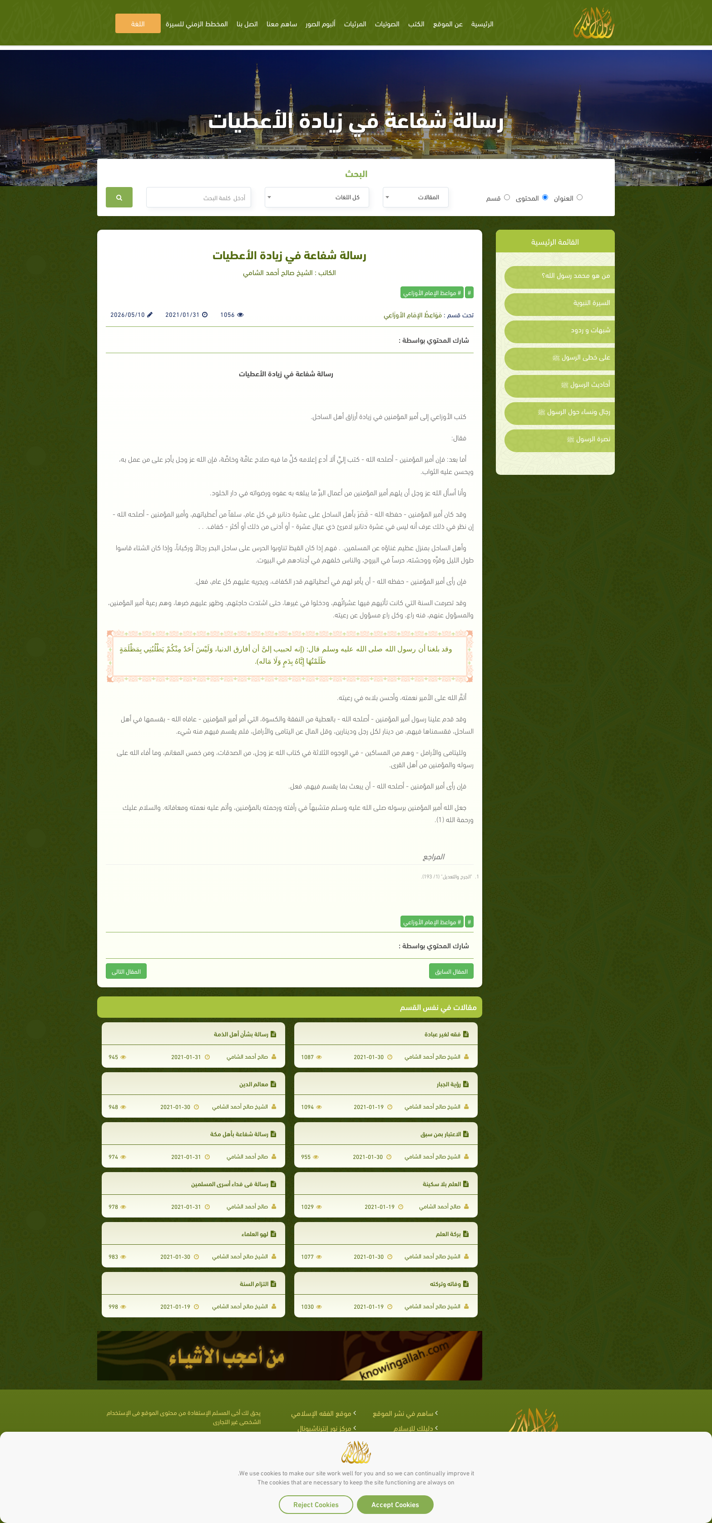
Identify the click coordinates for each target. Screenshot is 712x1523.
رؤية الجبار (453, 1083)
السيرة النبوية (592, 302)
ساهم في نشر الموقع (403, 1412)
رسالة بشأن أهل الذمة (245, 1033)
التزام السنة (258, 1283)
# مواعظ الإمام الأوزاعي (432, 292)
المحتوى (532, 197)
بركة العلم (452, 1233)
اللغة (138, 23)
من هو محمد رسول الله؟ (576, 275)
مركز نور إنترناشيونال (324, 1427)
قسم (498, 197)
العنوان (568, 197)
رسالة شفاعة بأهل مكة (243, 1133)
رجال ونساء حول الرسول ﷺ (574, 411)
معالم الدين (257, 1083)
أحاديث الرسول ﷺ (585, 384)
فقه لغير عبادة (447, 1033)
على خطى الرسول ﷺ (581, 356)
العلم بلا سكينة (446, 1183)
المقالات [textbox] (428, 196)
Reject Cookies (316, 1503)
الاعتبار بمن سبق (444, 1133)
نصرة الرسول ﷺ (588, 438)
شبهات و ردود (590, 329)
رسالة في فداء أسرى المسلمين (233, 1183)
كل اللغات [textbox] (348, 196)
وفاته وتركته (449, 1283)
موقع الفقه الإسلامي (321, 1412)
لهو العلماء (259, 1233)
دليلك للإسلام (413, 1427)
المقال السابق (451, 971)
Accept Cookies (395, 1503)
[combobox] (416, 197)
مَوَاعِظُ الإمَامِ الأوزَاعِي (413, 314)
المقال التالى (126, 971)
